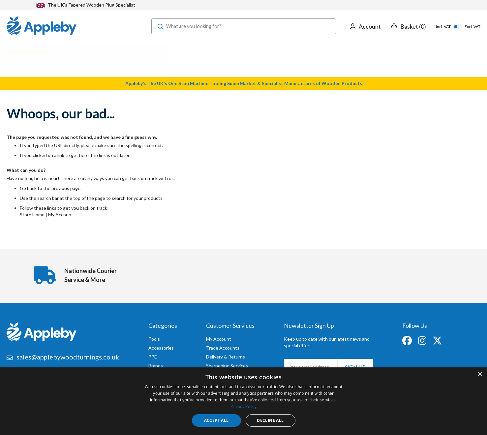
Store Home (32, 214)
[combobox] (243, 26)
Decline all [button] (270, 420)
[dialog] (243, 401)
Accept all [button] (216, 420)
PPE (152, 355)
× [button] (479, 374)
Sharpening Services (227, 364)
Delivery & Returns (225, 355)
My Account (60, 214)
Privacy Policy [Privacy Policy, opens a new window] (243, 406)
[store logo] (41, 26)
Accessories (161, 346)
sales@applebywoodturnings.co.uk (67, 355)
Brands (155, 364)
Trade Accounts (222, 346)
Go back (28, 188)
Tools (154, 337)
